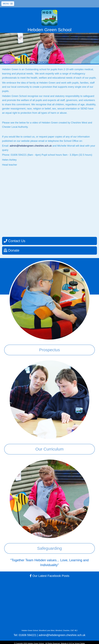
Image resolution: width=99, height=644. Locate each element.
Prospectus (49, 350)
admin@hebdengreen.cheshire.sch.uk (31, 145)
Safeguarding (49, 548)
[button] (7, 3)
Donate (11, 250)
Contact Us (14, 241)
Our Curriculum (49, 449)
